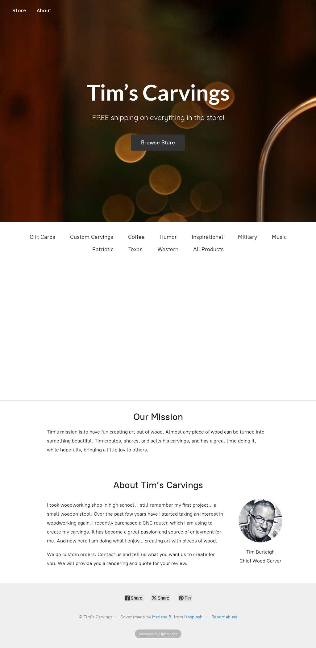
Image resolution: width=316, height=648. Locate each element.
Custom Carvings (91, 237)
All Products (208, 249)
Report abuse (224, 617)
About (44, 10)
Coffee (136, 237)
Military (247, 237)
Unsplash (193, 617)
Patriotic (103, 249)
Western (167, 249)
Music (279, 237)
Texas (135, 249)
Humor (168, 237)
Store (19, 10)
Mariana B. (162, 617)
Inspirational (207, 237)
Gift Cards (42, 237)
